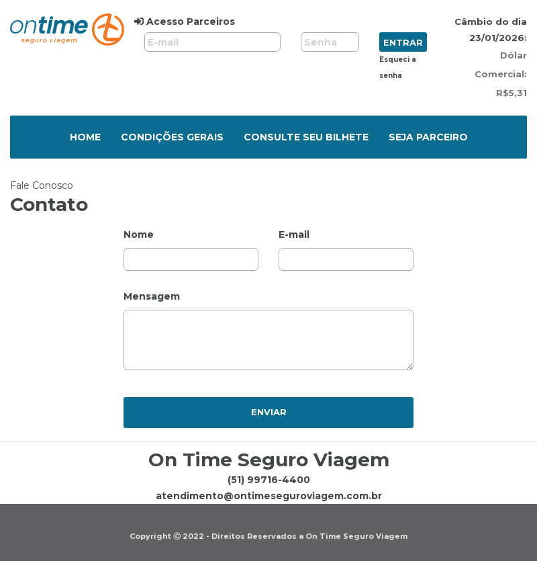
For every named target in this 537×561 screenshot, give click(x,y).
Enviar (269, 411)
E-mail (294, 234)
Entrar (403, 42)
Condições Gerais (172, 137)
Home (85, 137)
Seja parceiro (428, 137)
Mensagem (152, 296)
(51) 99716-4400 (269, 480)
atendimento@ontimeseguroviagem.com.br (269, 496)
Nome (139, 234)
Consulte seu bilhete (306, 137)
